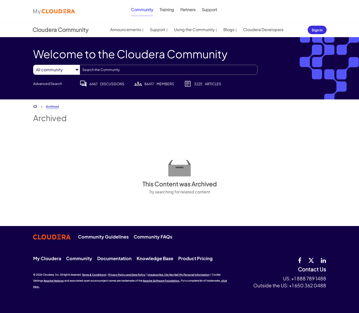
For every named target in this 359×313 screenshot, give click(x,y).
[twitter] (311, 260)
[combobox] (169, 70)
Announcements (125, 29)
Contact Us (312, 269)
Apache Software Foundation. (161, 280)
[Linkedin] (323, 260)
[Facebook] (299, 260)
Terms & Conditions (94, 274)
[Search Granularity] (56, 69)
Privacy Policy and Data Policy (126, 274)
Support (209, 9)
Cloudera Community (60, 29)
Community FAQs (153, 236)
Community (142, 9)
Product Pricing (195, 258)
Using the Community (194, 29)
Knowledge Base (155, 258)
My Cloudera (47, 258)
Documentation (114, 258)
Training (167, 9)
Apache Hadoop (54, 280)
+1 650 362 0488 (307, 285)
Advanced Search (47, 83)
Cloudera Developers (263, 29)
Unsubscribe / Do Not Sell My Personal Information (178, 274)
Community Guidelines (103, 236)
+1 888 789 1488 (308, 278)
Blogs (228, 29)
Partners (187, 9)
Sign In (317, 30)
